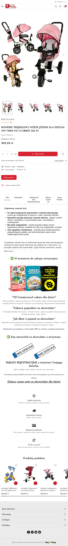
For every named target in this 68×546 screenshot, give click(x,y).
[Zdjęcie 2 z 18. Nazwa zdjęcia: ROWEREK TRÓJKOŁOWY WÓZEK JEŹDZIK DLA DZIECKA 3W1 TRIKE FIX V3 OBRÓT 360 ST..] (21, 107)
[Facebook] (28, 532)
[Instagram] (32, 532)
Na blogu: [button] (34, 525)
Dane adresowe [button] (34, 509)
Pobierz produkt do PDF (10, 185)
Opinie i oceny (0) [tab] (48, 200)
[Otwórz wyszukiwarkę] (56, 6)
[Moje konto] (60, 1)
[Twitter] (39, 532)
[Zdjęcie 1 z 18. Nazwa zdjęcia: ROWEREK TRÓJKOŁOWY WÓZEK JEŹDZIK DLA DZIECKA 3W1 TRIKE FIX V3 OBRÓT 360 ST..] (7, 107)
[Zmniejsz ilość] (2, 154)
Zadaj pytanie (9, 177)
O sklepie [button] (34, 519)
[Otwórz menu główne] (2, 6)
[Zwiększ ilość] (11, 154)
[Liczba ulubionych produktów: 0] (60, 6)
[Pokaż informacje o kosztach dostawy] (25, 170)
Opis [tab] (7, 198)
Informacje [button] (34, 514)
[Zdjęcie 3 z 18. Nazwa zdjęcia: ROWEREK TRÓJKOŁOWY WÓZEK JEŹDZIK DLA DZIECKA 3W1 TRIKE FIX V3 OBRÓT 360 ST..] (34, 107)
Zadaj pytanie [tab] (59, 199)
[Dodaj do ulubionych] (63, 154)
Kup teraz (38, 154)
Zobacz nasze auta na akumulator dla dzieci (34, 382)
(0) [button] (11, 122)
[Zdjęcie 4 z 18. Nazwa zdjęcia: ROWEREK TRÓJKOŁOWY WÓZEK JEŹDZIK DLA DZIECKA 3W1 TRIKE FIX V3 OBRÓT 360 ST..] (47, 107)
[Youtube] (35, 532)
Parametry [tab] (18, 198)
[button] (63, 55)
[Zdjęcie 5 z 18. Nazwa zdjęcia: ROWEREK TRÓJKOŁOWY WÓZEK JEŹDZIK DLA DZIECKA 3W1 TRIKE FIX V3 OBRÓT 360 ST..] (60, 107)
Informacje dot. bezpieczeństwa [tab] (34, 200)
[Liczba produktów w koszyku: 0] (64, 6)
